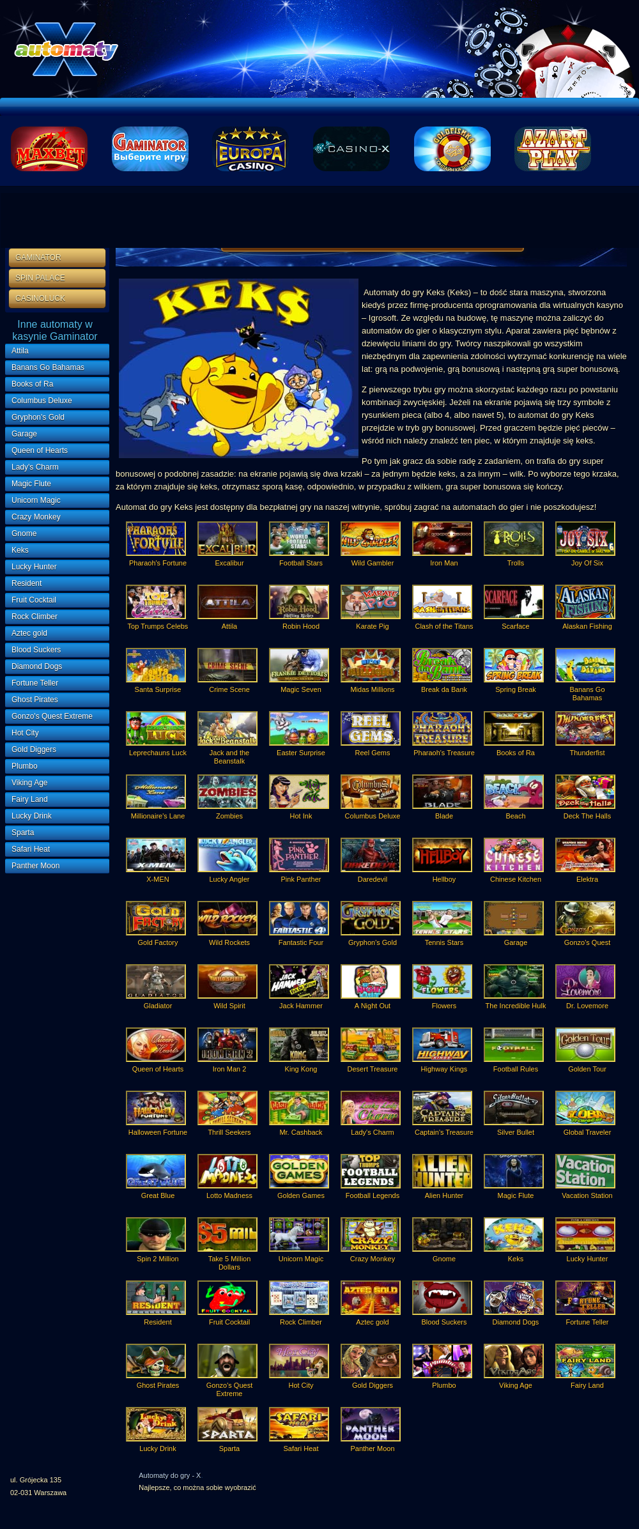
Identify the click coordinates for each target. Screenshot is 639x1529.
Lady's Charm (35, 467)
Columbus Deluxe (42, 400)
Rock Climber (35, 616)
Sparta (23, 832)
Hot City (25, 732)
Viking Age (30, 782)
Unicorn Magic (36, 500)
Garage (24, 433)
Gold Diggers (34, 749)
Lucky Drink (32, 815)
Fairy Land (30, 799)
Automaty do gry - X (170, 1475)
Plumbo (25, 766)
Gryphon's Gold (38, 417)
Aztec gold (29, 633)
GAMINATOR (38, 257)
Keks (20, 550)
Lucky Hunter (34, 566)
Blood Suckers (36, 649)
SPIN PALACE (40, 277)
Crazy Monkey (36, 516)
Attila (20, 350)
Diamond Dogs (37, 666)
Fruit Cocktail (34, 599)
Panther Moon (35, 865)
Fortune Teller (35, 683)
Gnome (24, 533)
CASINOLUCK (40, 298)
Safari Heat (31, 849)
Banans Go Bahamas (48, 367)
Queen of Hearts (40, 450)
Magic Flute (31, 483)
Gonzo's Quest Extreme (52, 716)
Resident (27, 583)
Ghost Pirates (35, 699)
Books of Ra (32, 384)
